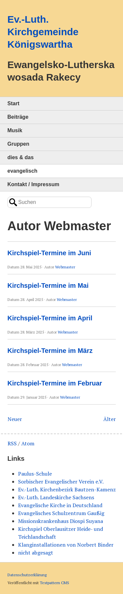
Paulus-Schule (35, 473)
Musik (15, 130)
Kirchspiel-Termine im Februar (55, 383)
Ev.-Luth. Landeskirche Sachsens (56, 497)
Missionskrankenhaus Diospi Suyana (60, 521)
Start (13, 103)
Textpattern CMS (54, 582)
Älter (109, 419)
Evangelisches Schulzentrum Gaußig (61, 513)
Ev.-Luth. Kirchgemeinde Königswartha (43, 32)
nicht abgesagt (35, 552)
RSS (12, 443)
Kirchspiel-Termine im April (50, 318)
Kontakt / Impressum (33, 184)
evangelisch (23, 171)
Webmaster (65, 266)
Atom (27, 443)
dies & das (21, 157)
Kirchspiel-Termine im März (50, 350)
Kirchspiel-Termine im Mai (48, 285)
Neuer (15, 419)
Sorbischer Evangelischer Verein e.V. (61, 481)
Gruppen (19, 144)
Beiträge (18, 117)
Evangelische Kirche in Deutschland (60, 505)
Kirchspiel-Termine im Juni (49, 253)
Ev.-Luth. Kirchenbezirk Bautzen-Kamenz (67, 489)
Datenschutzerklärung (27, 574)
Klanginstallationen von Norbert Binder (65, 544)
